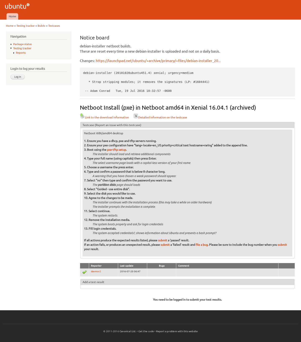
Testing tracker (26, 25)
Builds (41, 25)
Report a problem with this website (177, 331)
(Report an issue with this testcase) (118, 125)
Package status (22, 44)
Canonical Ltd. (128, 331)
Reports (21, 52)
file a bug (202, 244)
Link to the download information (104, 117)
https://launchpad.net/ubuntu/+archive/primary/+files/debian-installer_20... (158, 61)
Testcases (54, 25)
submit (162, 240)
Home (12, 16)
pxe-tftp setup (116, 149)
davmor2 (96, 271)
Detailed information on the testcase (160, 117)
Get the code (146, 331)
